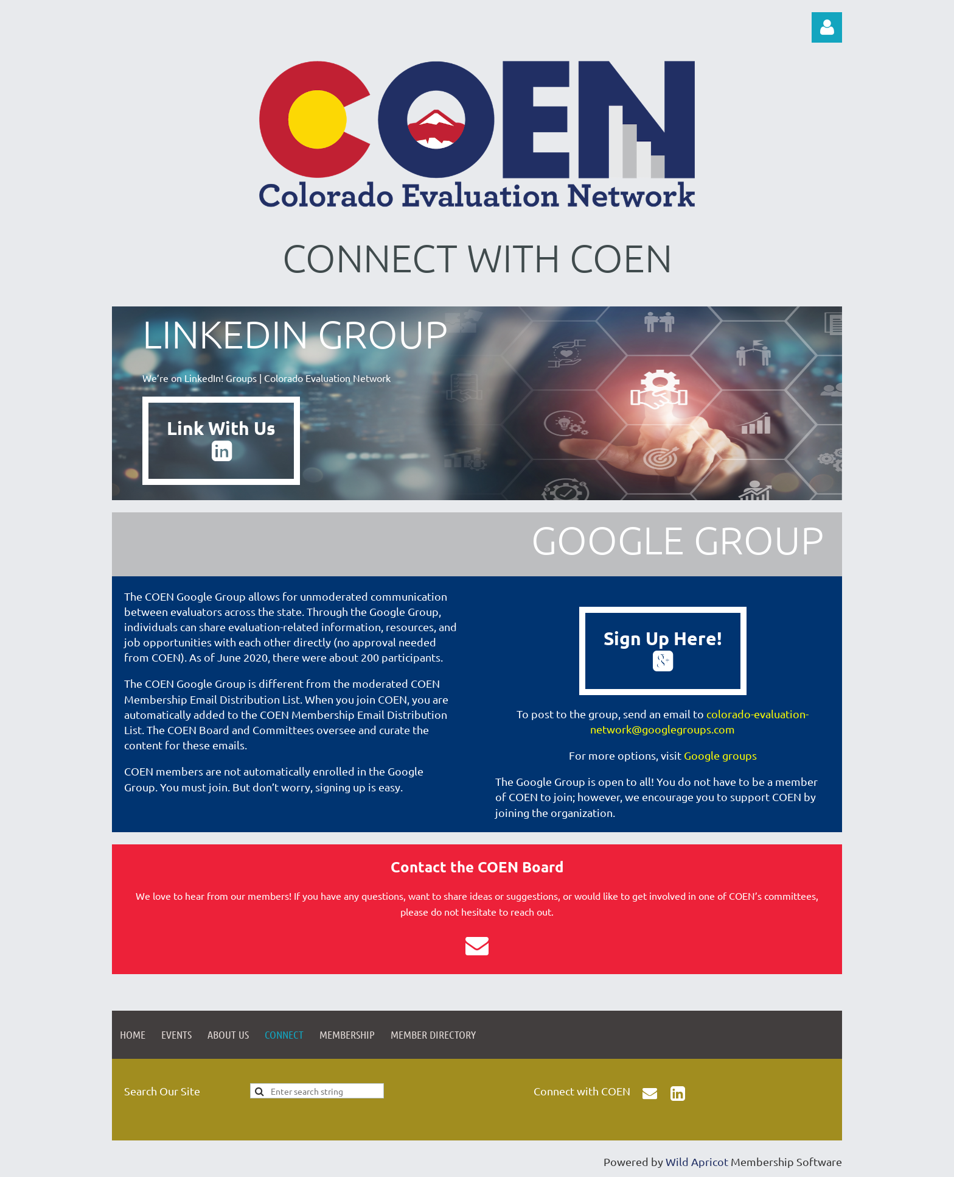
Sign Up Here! (663, 649)
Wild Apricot (697, 1161)
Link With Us (221, 439)
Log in (827, 27)
